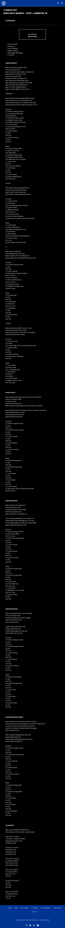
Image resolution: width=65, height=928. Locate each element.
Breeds (10, 908)
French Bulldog (12, 48)
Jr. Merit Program (45, 908)
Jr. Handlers (34, 908)
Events (16, 908)
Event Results (24, 908)
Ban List (34, 912)
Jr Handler (10, 55)
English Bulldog (12, 51)
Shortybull (10, 46)
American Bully (12, 44)
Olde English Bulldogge (15, 53)
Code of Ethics (57, 908)
